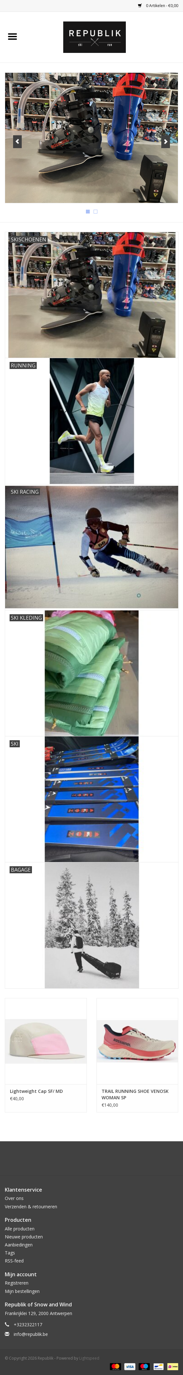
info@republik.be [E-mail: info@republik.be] (31, 1334)
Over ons (14, 1198)
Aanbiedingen (19, 1245)
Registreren (16, 1283)
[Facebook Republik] (86, 1161)
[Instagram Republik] (97, 1161)
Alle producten (19, 1229)
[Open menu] (12, 36)
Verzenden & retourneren (31, 1206)
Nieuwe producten (24, 1237)
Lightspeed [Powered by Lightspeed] (89, 1358)
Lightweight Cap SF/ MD (36, 1091)
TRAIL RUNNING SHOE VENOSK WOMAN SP (135, 1094)
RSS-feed (14, 1261)
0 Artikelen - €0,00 (158, 5)
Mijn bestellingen (22, 1291)
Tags (10, 1253)
